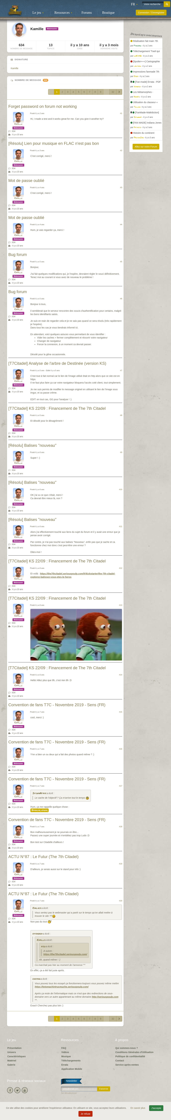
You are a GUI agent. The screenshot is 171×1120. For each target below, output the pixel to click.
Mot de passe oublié (26, 180)
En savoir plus (138, 1108)
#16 (120, 749)
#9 (121, 452)
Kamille (14, 68)
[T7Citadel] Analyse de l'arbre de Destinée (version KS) (57, 363)
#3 (121, 187)
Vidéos (65, 1052)
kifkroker (37, 934)
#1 (121, 113)
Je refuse (85, 1113)
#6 (121, 299)
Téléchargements (70, 1060)
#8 (121, 415)
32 (113, 92)
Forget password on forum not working (42, 106)
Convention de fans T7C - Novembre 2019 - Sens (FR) (56, 705)
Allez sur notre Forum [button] (146, 146)
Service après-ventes (127, 1064)
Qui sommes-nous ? (126, 1048)
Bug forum (17, 254)
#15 (120, 712)
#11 (120, 526)
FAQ (63, 1048)
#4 (121, 224)
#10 (120, 489)
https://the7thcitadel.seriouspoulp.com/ (65, 954)
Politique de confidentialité (130, 1056)
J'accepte (156, 1108)
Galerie (11, 1064)
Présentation (14, 1048)
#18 (120, 827)
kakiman (36, 979)
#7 (121, 370)
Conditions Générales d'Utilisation (134, 1052)
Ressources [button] (63, 12)
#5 (121, 262)
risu (43, 946)
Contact (119, 1060)
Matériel (11, 1060)
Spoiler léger (39, 810)
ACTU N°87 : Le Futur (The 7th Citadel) (43, 856)
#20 (120, 901)
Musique (66, 1056)
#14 (120, 675)
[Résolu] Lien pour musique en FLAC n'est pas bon (53, 143)
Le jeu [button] (37, 12)
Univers (11, 1052)
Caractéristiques (16, 1056)
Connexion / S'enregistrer (151, 12)
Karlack (36, 908)
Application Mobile (71, 1069)
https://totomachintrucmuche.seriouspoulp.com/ (62, 986)
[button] (134, 4)
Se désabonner (69, 1093)
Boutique (108, 12)
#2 (121, 150)
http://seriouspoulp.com (105, 996)
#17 (120, 786)
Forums (86, 12)
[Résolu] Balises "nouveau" (32, 445)
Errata (64, 1064)
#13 (120, 605)
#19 (120, 864)
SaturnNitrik (39, 793)
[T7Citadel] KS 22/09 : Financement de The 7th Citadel (57, 408)
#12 (120, 568)
